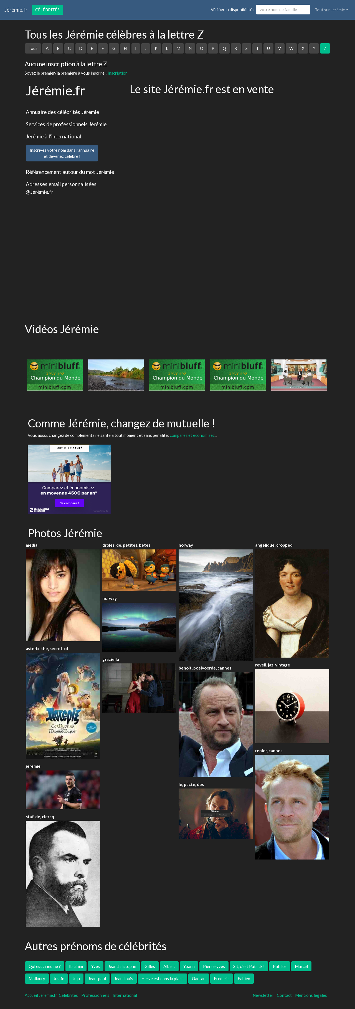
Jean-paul (97, 978)
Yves (95, 966)
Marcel (301, 966)
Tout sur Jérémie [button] (330, 9)
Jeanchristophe (122, 966)
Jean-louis (123, 978)
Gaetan (199, 978)
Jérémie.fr (15, 9)
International (125, 995)
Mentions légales (311, 995)
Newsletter (263, 995)
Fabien (244, 978)
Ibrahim (76, 966)
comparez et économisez (192, 435)
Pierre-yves (214, 966)
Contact (284, 995)
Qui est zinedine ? (45, 966)
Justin (59, 978)
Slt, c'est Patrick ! (249, 966)
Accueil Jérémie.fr (41, 995)
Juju (76, 978)
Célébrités (47, 9)
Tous (33, 48)
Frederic (221, 978)
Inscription (118, 72)
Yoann (189, 966)
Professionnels (95, 995)
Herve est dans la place (162, 978)
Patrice (279, 966)
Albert (169, 966)
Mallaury (37, 978)
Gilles (149, 966)
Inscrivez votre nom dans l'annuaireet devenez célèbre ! (62, 153)
